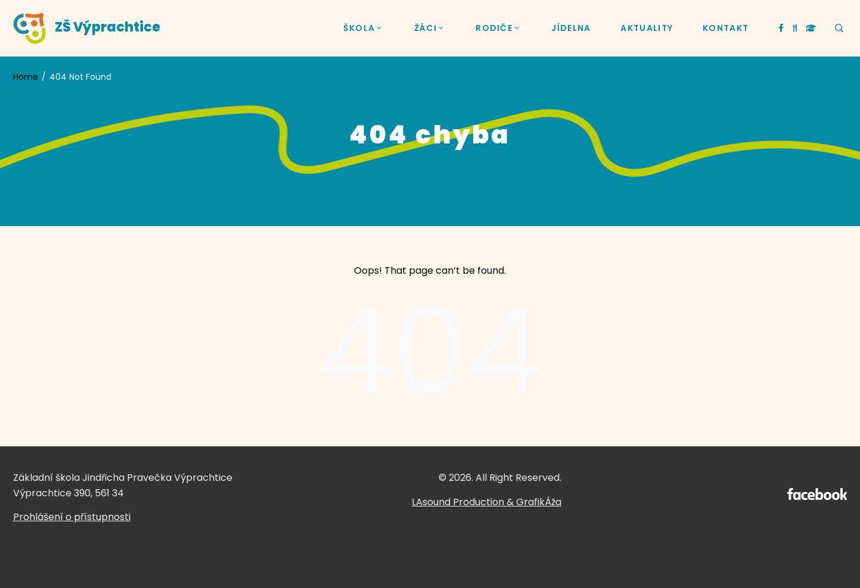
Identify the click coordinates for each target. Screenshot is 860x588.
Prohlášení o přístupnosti (72, 517)
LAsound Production (458, 502)
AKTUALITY (646, 28)
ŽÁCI (430, 28)
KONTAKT (726, 28)
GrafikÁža (538, 502)
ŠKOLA (363, 28)
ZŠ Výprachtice (107, 27)
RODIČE (498, 28)
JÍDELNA (571, 28)
